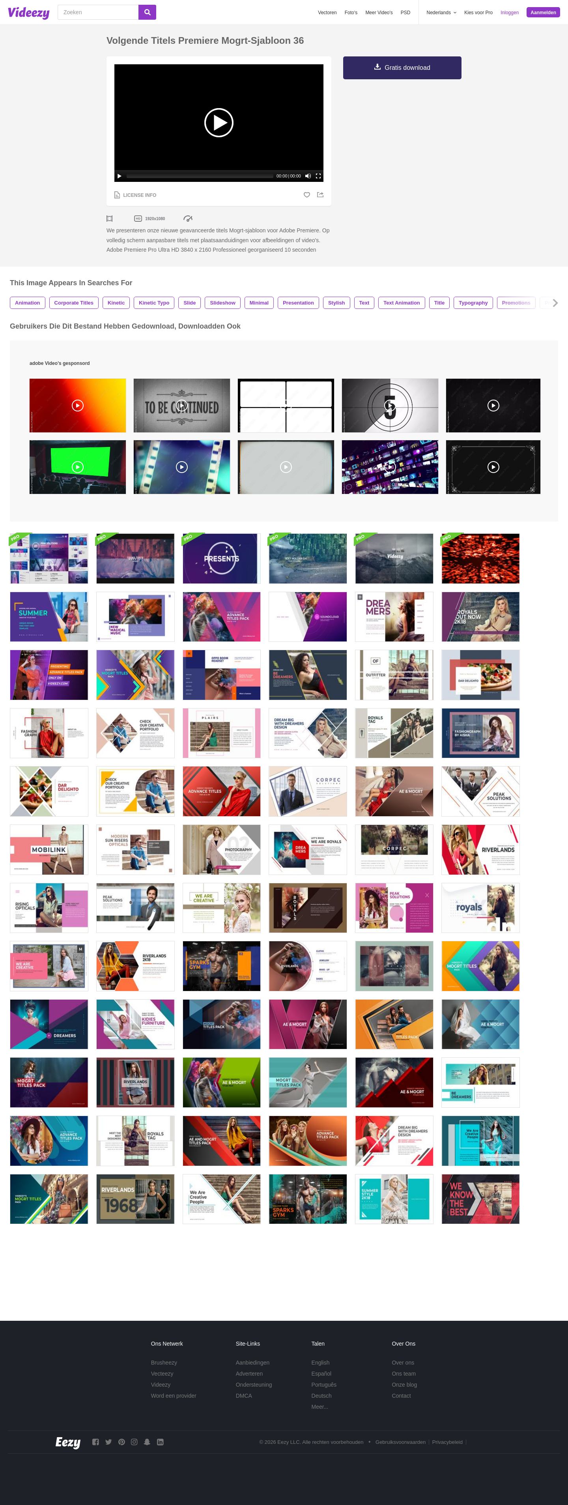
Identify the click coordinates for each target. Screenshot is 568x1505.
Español (322, 1373)
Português (324, 1385)
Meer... (320, 1407)
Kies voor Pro (478, 12)
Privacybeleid (447, 1442)
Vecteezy (162, 1373)
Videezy (161, 1385)
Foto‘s (351, 12)
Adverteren (249, 1373)
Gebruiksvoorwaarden (401, 1442)
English (321, 1362)
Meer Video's (378, 12)
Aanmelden (543, 12)
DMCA (244, 1396)
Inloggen (510, 12)
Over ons (403, 1362)
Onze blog (404, 1385)
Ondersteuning (254, 1385)
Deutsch (322, 1396)
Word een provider (173, 1396)
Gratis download (407, 67)
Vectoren (327, 12)
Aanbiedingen (253, 1362)
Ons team (404, 1373)
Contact (401, 1396)
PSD (406, 12)
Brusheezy (164, 1362)
